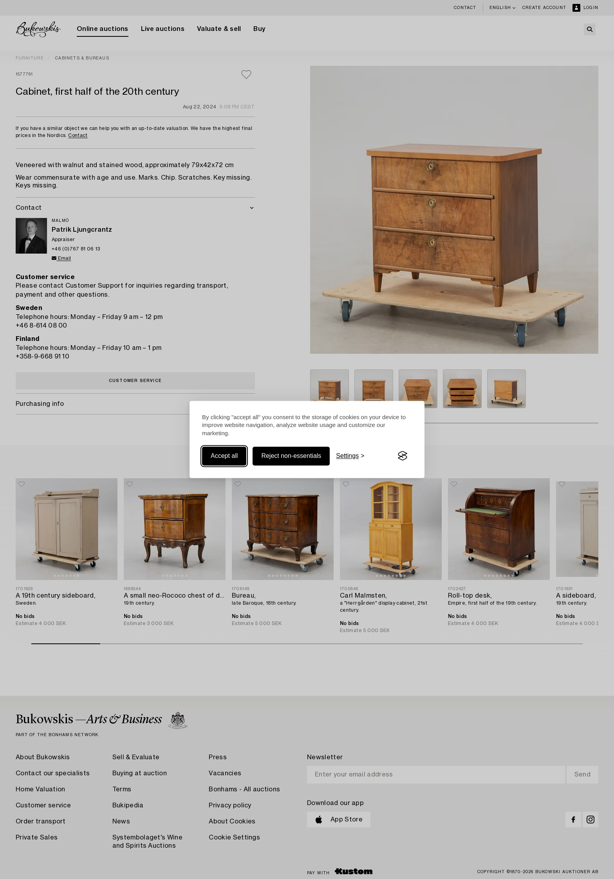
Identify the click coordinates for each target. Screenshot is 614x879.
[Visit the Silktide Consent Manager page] (402, 456)
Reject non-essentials (291, 455)
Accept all (224, 455)
